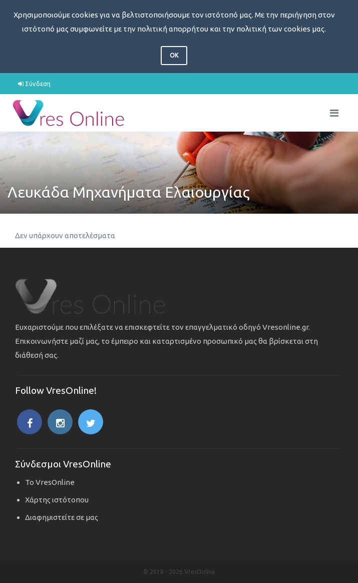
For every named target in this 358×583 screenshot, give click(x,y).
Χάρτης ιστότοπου (57, 499)
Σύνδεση (34, 83)
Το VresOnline (50, 482)
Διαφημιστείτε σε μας (61, 517)
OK (174, 55)
